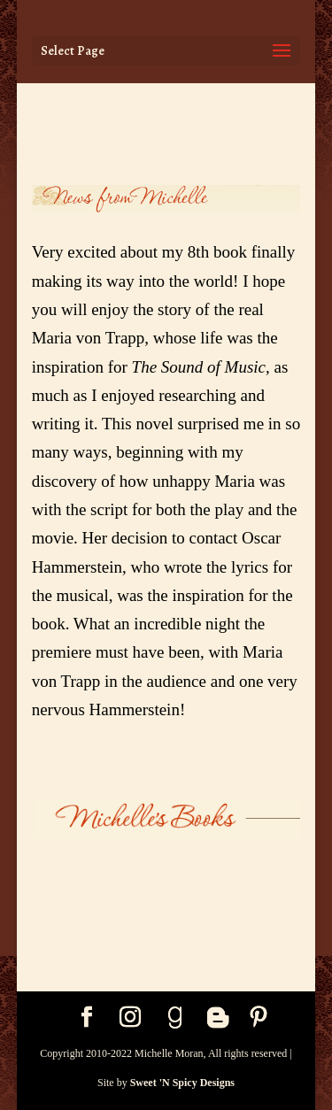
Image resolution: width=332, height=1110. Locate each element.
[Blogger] (217, 1018)
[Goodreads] (175, 1018)
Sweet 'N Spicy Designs (182, 1082)
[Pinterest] (258, 1019)
